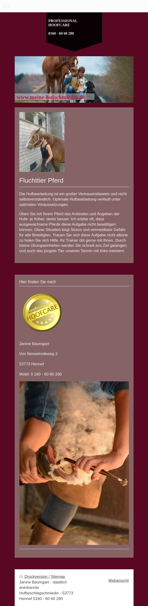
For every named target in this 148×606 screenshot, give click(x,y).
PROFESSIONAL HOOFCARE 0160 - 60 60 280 (62, 27)
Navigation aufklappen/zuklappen (74, 6)
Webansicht (118, 580)
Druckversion (34, 576)
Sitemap (58, 576)
